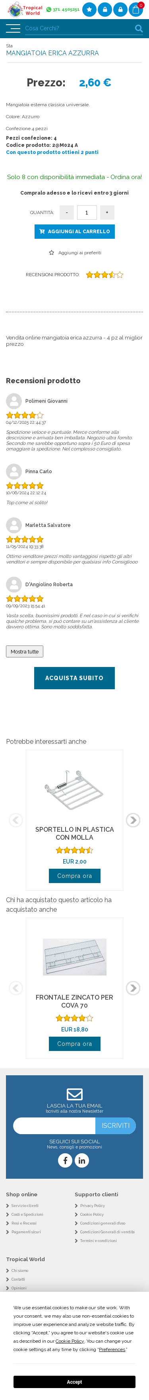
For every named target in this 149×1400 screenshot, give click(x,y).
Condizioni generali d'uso (102, 1223)
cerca (139, 28)
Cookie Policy (92, 1215)
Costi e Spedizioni (27, 1215)
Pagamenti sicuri (26, 1232)
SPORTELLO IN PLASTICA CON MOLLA (74, 833)
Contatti (18, 1279)
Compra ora (74, 876)
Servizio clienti (25, 1206)
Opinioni (19, 1288)
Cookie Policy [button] (70, 1341)
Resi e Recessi (24, 1223)
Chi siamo (20, 1271)
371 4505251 (66, 9)
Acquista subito (74, 678)
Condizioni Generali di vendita (107, 1232)
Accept (74, 1382)
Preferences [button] (112, 1349)
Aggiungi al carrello (79, 231)
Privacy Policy (92, 1206)
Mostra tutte (25, 651)
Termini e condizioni (98, 1241)
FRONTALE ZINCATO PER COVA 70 (74, 1001)
